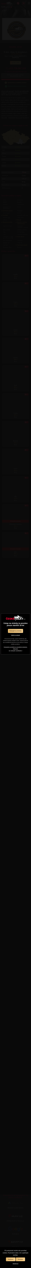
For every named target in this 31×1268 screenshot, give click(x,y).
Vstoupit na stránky (15, 631)
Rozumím (20, 1259)
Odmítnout (15, 1263)
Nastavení (10, 1259)
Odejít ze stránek (15, 635)
